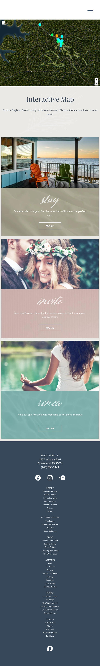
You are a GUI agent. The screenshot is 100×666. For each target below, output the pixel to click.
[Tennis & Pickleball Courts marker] (62, 36)
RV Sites (50, 528)
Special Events (50, 613)
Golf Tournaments (50, 603)
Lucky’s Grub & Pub (50, 541)
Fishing (50, 577)
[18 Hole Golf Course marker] (61, 45)
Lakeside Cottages (50, 524)
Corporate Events (50, 596)
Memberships (50, 501)
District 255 (50, 623)
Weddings (50, 600)
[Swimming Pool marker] (58, 39)
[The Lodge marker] (57, 35)
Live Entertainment (50, 610)
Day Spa (50, 580)
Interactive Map (50, 498)
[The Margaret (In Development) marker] (62, 43)
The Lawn (50, 629)
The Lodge (50, 521)
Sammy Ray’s (50, 544)
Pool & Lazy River (50, 573)
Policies (50, 508)
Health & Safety (50, 505)
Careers (50, 511)
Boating (50, 570)
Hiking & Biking (50, 587)
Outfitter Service (50, 491)
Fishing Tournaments (50, 606)
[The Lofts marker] (52, 34)
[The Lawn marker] (61, 42)
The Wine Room (50, 554)
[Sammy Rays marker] (59, 40)
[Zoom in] (96, 80)
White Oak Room (50, 633)
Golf (50, 563)
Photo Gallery (50, 495)
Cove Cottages (50, 531)
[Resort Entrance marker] (40, 24)
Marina (50, 626)
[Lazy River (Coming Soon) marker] (57, 41)
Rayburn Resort (22, 9)
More (50, 226)
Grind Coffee (50, 547)
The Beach (50, 567)
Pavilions (50, 636)
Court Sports (50, 583)
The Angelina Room (50, 550)
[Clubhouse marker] (62, 40)
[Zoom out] (96, 83)
